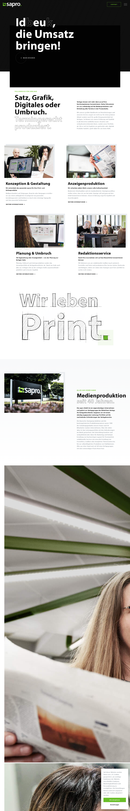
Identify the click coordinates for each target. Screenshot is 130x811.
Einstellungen (114, 805)
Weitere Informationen (15, 204)
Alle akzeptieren (114, 800)
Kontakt (114, 4)
